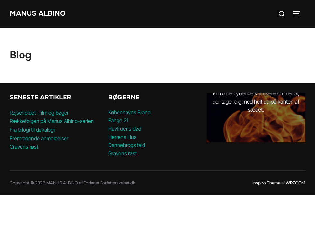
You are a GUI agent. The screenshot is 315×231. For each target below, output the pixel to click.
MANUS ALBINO (38, 13)
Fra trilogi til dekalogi (32, 129)
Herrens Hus (122, 137)
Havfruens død (124, 128)
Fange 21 (118, 120)
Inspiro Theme (266, 182)
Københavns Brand (129, 112)
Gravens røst (24, 146)
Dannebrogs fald (126, 145)
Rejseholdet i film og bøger (39, 112)
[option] (256, 117)
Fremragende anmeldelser (39, 138)
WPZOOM (295, 182)
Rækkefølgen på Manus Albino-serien (52, 121)
